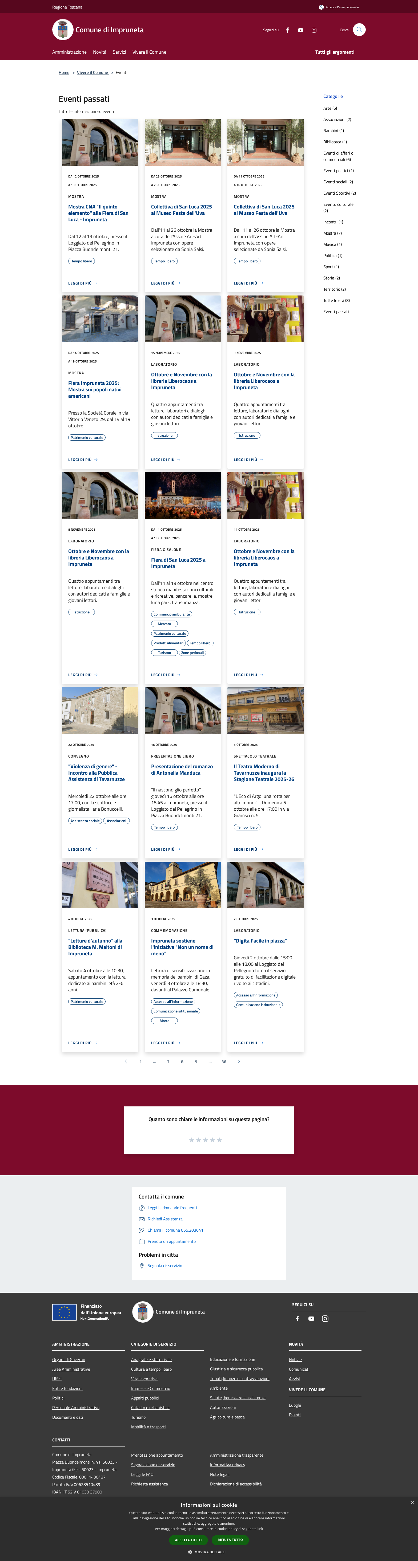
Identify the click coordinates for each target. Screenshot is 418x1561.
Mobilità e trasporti (148, 1427)
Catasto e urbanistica (150, 1407)
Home (64, 72)
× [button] (412, 1503)
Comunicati (299, 1369)
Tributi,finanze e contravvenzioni (240, 1378)
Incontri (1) (333, 222)
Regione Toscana (67, 7)
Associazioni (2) (337, 119)
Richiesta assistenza (149, 1484)
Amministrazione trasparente (236, 1455)
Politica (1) (332, 255)
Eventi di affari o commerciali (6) (338, 156)
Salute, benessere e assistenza (238, 1397)
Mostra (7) (332, 233)
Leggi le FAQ (142, 1474)
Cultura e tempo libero (151, 1369)
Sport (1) (331, 266)
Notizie (295, 1359)
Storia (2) (331, 278)
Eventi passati (336, 311)
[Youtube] (298, 29)
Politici (58, 1398)
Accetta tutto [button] (188, 1540)
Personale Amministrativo (75, 1407)
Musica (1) (332, 244)
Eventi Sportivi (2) (339, 193)
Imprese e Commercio (150, 1388)
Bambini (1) (333, 130)
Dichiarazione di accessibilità (236, 1484)
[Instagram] (312, 29)
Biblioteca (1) (335, 142)
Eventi (295, 1415)
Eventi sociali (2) (338, 182)
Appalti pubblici (145, 1398)
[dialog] (209, 1529)
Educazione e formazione (232, 1359)
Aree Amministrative (71, 1369)
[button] (209, 1552)
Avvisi (294, 1378)
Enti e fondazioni (67, 1388)
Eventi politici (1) (338, 170)
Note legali (220, 1474)
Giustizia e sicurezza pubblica (236, 1369)
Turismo (138, 1417)
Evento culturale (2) (338, 207)
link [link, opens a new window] (260, 1529)
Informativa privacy (227, 1464)
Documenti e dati (67, 1417)
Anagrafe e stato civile (151, 1359)
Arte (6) (330, 108)
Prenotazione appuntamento (157, 1455)
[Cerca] (359, 29)
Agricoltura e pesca (227, 1417)
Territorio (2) (334, 289)
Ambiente (219, 1388)
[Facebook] (285, 29)
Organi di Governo (68, 1359)
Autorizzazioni (223, 1407)
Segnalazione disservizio (153, 1464)
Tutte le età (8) (336, 300)
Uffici (57, 1378)
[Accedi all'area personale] (339, 7)
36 (224, 1061)
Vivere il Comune (93, 72)
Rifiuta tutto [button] (230, 1540)
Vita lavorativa (144, 1378)
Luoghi (295, 1405)
